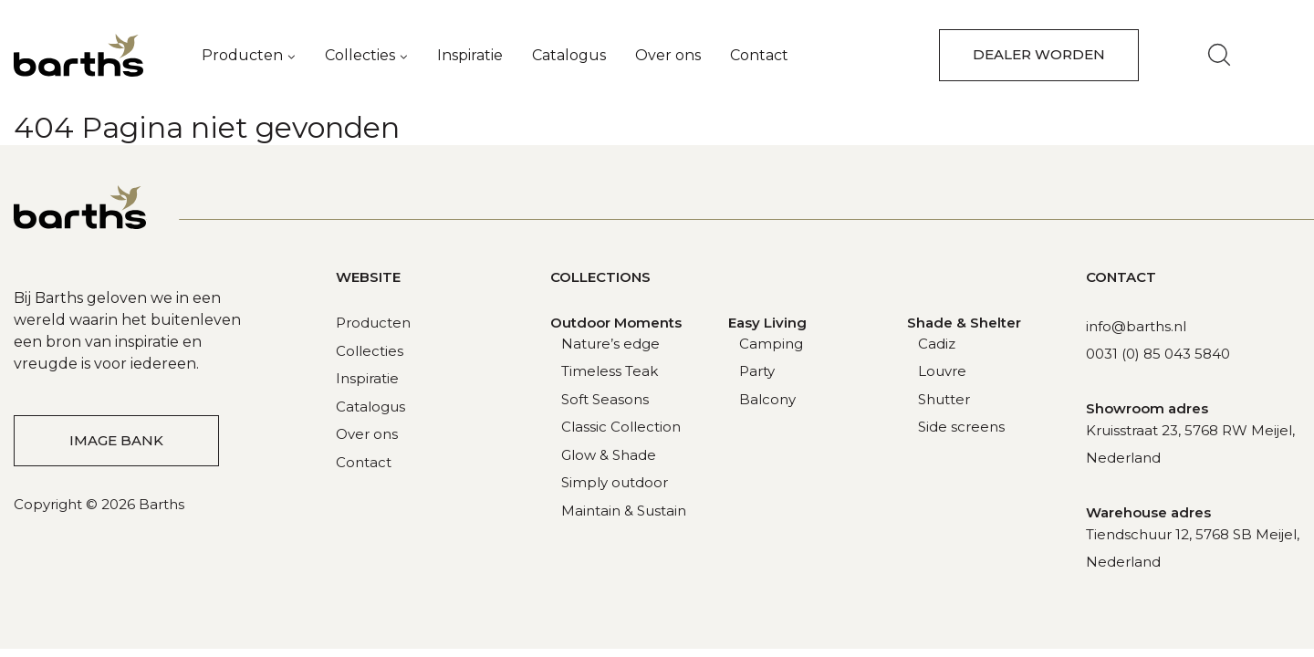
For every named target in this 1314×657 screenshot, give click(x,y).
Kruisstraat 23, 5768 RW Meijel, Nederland (1190, 444)
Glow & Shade (608, 455)
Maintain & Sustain (623, 510)
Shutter (944, 399)
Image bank (116, 440)
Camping (771, 343)
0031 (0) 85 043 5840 (1158, 353)
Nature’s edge (610, 343)
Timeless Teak (609, 371)
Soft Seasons (605, 399)
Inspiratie (470, 55)
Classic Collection (621, 426)
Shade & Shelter (964, 322)
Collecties (360, 55)
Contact (759, 55)
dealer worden (1039, 54)
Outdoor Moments (616, 322)
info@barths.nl (1136, 326)
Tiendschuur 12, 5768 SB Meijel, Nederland (1192, 548)
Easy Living (767, 322)
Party (757, 371)
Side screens (961, 426)
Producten (242, 55)
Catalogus (569, 55)
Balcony (767, 399)
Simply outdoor (614, 482)
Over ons (668, 55)
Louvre (942, 371)
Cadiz (936, 343)
